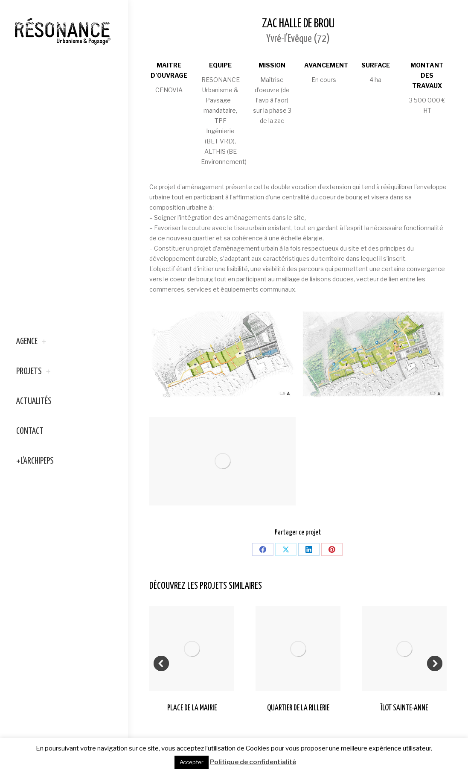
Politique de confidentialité (253, 762)
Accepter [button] (191, 762)
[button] (161, 663)
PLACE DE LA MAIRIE (192, 708)
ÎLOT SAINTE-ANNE (404, 708)
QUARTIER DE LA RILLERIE (298, 708)
